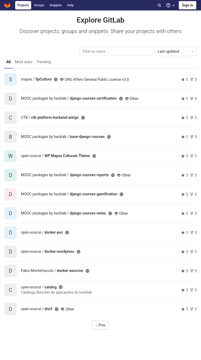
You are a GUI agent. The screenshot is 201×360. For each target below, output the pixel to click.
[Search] (159, 5)
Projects (23, 5)
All (8, 62)
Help (70, 5)
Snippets (55, 5)
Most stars (23, 62)
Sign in (187, 5)
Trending (44, 62)
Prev (100, 325)
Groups (39, 5)
